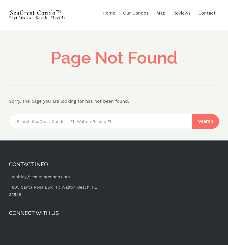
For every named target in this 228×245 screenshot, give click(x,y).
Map (161, 13)
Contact (207, 13)
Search (205, 121)
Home (109, 13)
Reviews (182, 13)
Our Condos (135, 13)
